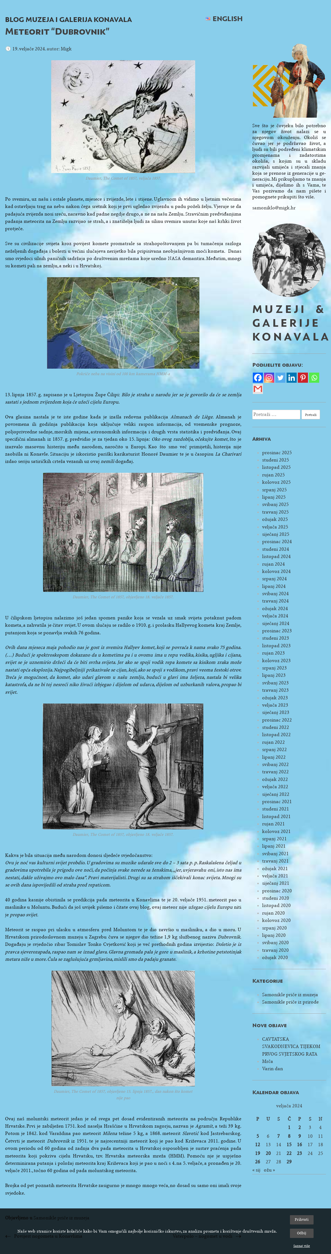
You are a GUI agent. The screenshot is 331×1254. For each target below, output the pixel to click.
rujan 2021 (273, 824)
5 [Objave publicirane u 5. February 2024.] (257, 1136)
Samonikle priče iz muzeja (290, 995)
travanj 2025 (275, 512)
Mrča (267, 1061)
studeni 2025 (275, 460)
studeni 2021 (275, 809)
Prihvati (302, 1219)
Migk (66, 49)
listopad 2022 (276, 735)
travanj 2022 (275, 772)
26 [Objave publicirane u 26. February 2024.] (257, 1162)
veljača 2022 (275, 787)
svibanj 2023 (275, 683)
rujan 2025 (273, 475)
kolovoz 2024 (276, 571)
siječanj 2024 (275, 623)
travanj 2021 (275, 861)
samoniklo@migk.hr (274, 208)
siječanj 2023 (275, 712)
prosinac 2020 (277, 891)
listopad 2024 (276, 556)
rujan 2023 (273, 653)
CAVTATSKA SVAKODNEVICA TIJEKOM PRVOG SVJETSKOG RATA (291, 1046)
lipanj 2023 (274, 675)
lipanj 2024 (274, 586)
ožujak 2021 (275, 869)
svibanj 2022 (275, 764)
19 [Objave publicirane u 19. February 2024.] (257, 1153)
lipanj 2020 (274, 935)
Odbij (301, 1233)
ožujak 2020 (275, 957)
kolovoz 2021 (276, 831)
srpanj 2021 (274, 839)
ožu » (269, 1170)
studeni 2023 (275, 638)
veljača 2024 (275, 616)
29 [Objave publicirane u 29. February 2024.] (289, 1162)
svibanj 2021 (275, 854)
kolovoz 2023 (276, 661)
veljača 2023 (275, 705)
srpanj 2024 (274, 579)
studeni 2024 (275, 549)
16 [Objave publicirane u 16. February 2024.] (299, 1145)
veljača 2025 (275, 527)
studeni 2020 (275, 898)
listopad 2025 (276, 467)
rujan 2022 (273, 742)
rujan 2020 (273, 913)
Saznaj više (301, 1246)
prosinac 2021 (277, 802)
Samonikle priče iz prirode (290, 1002)
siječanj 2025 (275, 534)
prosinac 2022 (277, 720)
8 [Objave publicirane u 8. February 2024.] (289, 1136)
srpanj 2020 (274, 928)
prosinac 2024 (277, 542)
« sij (256, 1170)
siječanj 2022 (275, 794)
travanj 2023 (275, 690)
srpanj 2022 (274, 750)
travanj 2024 (275, 601)
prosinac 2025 (277, 453)
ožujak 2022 (275, 779)
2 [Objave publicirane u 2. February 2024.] (299, 1127)
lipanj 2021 (274, 846)
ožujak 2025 (275, 519)
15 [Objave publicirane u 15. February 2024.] (289, 1145)
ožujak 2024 (275, 609)
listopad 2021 (276, 816)
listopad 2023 (276, 646)
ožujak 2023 (275, 698)
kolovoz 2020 (276, 920)
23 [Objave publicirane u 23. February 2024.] (299, 1153)
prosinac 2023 (277, 631)
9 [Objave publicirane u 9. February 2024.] (299, 1136)
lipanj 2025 (274, 497)
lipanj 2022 (274, 757)
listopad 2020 (276, 905)
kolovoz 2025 (276, 482)
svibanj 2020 (275, 943)
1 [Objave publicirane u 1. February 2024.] (289, 1127)
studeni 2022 (275, 727)
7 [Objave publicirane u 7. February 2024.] (278, 1136)
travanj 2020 (275, 950)
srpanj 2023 (274, 668)
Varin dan (272, 1069)
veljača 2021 (275, 876)
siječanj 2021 (275, 883)
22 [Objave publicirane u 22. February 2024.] (289, 1153)
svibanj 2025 (275, 504)
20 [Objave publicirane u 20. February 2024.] (268, 1153)
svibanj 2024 (275, 594)
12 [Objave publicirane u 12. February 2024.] (257, 1145)
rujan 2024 (273, 564)
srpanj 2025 (274, 490)
